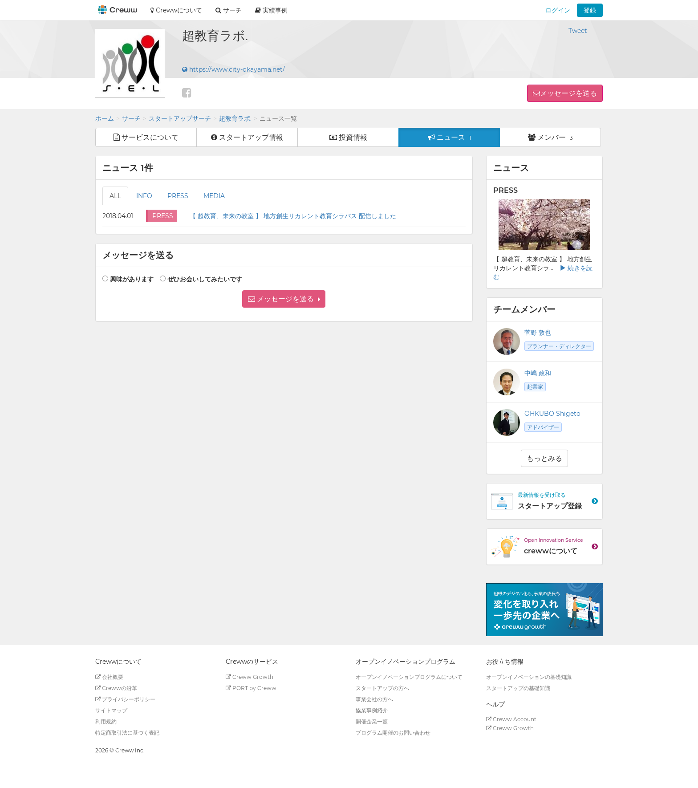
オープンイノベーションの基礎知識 (529, 677)
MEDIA (214, 196)
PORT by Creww (251, 688)
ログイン (557, 10)
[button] (283, 299)
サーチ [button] (228, 10)
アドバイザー (543, 427)
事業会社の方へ (374, 699)
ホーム (104, 118)
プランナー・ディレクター (559, 346)
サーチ (131, 118)
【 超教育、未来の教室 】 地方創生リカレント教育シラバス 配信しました (293, 216)
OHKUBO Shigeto (552, 414)
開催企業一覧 (372, 721)
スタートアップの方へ (382, 688)
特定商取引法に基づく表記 (127, 732)
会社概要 (109, 677)
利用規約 (106, 721)
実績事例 (271, 10)
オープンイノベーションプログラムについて (409, 677)
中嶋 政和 (537, 373)
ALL (115, 196)
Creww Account (511, 719)
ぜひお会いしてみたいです (204, 279)
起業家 (535, 386)
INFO (144, 196)
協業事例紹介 (372, 710)
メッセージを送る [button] (568, 93)
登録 (590, 10)
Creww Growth (249, 677)
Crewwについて (176, 10)
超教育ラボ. (235, 118)
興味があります (132, 279)
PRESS (177, 196)
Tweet (577, 31)
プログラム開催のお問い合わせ (393, 732)
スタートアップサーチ (180, 118)
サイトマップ (111, 710)
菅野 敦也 (537, 333)
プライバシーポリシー (125, 699)
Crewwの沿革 (116, 688)
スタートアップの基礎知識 (518, 688)
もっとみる (544, 458)
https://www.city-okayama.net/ (233, 69)
